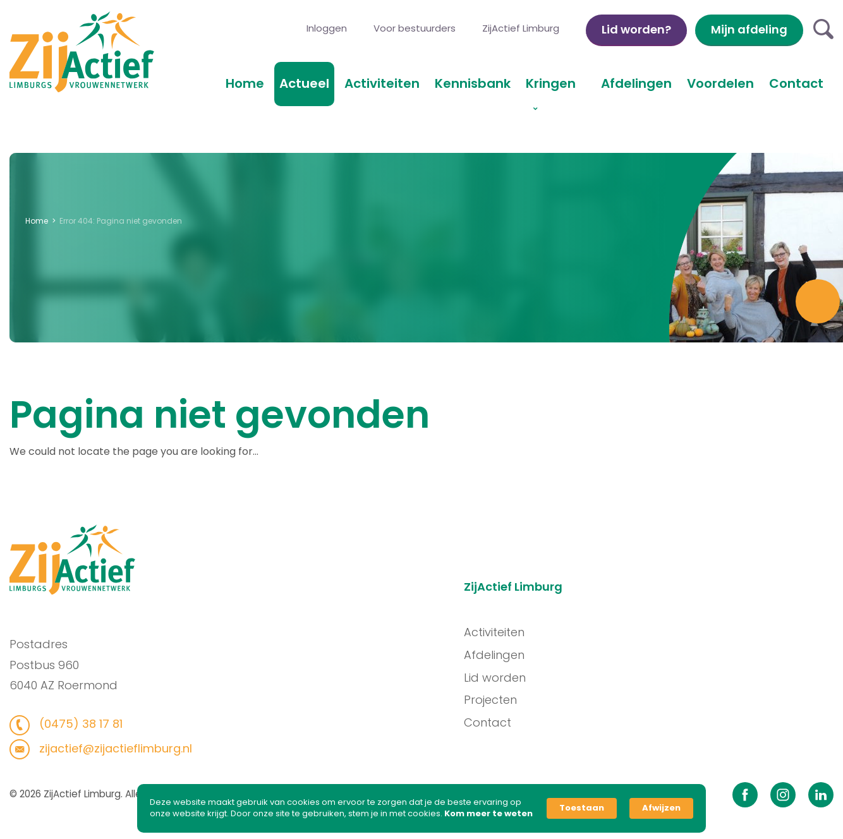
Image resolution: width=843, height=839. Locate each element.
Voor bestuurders (414, 28)
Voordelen (720, 83)
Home (245, 83)
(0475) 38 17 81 (75, 724)
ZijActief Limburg (520, 28)
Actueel (304, 83)
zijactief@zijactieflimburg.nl (110, 748)
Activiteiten (382, 83)
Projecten (494, 700)
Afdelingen (636, 83)
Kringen (551, 83)
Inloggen (326, 28)
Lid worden (499, 677)
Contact (796, 83)
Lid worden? (636, 29)
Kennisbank (473, 83)
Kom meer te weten (488, 813)
